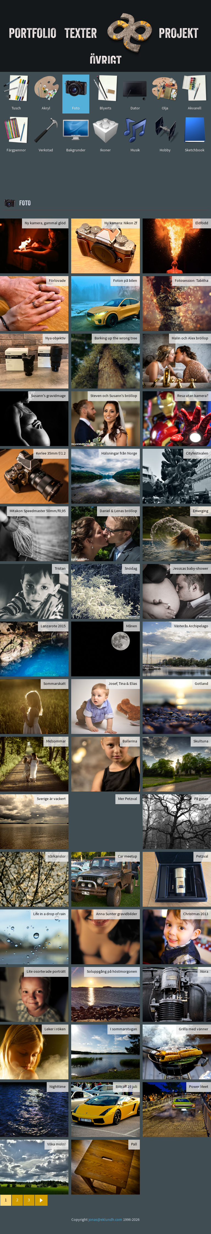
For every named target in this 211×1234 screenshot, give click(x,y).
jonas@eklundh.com (105, 1220)
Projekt (178, 33)
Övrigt (105, 61)
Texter (81, 33)
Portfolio (32, 33)
